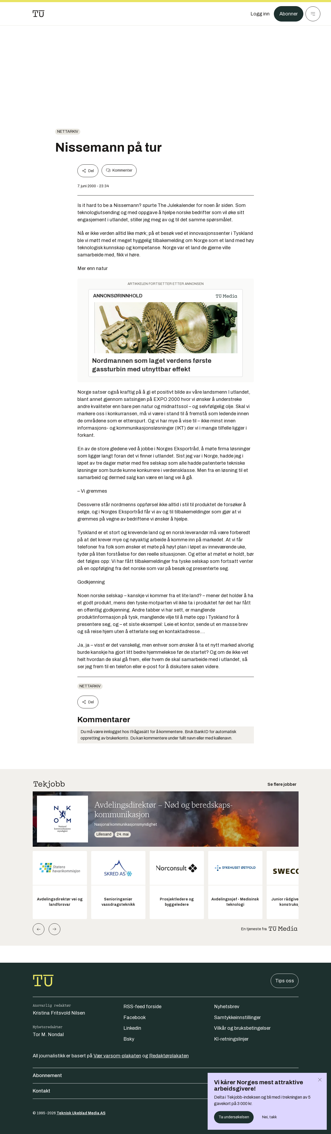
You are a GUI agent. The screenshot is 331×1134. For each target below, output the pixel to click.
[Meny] (312, 13)
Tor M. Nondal (48, 1034)
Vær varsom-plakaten (117, 1055)
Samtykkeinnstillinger (237, 1017)
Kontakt (166, 1091)
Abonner (288, 13)
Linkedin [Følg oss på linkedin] (132, 1028)
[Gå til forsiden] (38, 14)
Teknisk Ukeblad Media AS (81, 1113)
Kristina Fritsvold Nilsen (59, 1013)
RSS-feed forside (142, 1006)
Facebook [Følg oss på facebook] (134, 1017)
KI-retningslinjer (231, 1039)
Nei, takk (269, 1117)
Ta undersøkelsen (234, 1117)
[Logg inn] (260, 14)
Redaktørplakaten (169, 1055)
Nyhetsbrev (226, 1006)
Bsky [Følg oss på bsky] (128, 1039)
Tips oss (284, 980)
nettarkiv (67, 132)
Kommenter (119, 170)
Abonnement (166, 1075)
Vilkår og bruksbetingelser (242, 1028)
